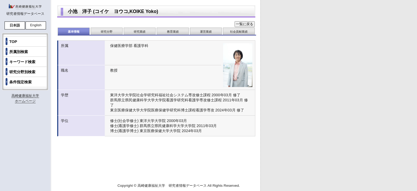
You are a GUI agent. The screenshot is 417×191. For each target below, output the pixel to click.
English (35, 25)
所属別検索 (18, 52)
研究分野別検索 (22, 72)
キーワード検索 (22, 62)
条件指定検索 (20, 82)
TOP (13, 42)
